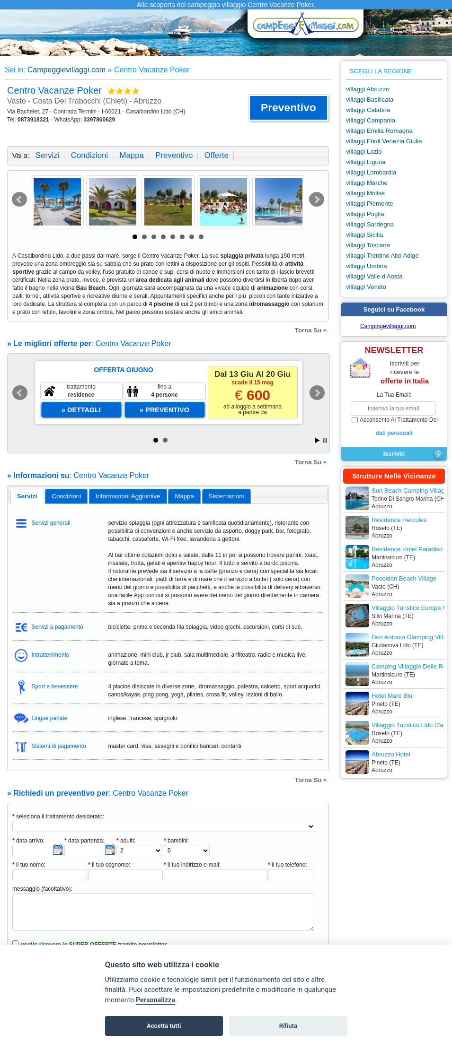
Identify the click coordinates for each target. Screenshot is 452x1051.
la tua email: (394, 394)
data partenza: (84, 840)
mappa (131, 155)
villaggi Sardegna (370, 224)
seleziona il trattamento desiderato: (58, 816)
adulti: (125, 840)
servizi (47, 155)
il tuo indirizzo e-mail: (192, 864)
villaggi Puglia (365, 213)
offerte (216, 155)
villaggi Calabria (368, 109)
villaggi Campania (370, 120)
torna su (312, 330)
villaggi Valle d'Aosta (374, 276)
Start (317, 440)
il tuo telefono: (287, 864)
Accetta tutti (164, 1025)
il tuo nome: (28, 864)
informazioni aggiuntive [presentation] (128, 496)
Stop (325, 440)
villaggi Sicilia (364, 234)
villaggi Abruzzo (368, 89)
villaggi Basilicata (369, 99)
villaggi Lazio (364, 151)
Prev (19, 199)
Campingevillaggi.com (388, 326)
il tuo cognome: (109, 864)
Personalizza (155, 1000)
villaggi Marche (367, 182)
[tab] (27, 496)
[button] (288, 108)
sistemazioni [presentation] (226, 496)
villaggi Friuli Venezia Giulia (384, 141)
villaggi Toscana (368, 245)
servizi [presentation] (27, 496)
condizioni (89, 155)
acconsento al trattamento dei (394, 427)
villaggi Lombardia (371, 172)
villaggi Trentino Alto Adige (382, 255)
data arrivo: (28, 840)
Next (316, 199)
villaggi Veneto (366, 286)
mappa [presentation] (184, 496)
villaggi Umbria (366, 265)
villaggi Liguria (366, 161)
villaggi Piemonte (369, 203)
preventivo (174, 155)
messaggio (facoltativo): (42, 889)
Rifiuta (288, 1025)
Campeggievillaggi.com (66, 70)
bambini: (176, 840)
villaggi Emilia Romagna (379, 130)
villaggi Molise (365, 193)
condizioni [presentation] (66, 496)
